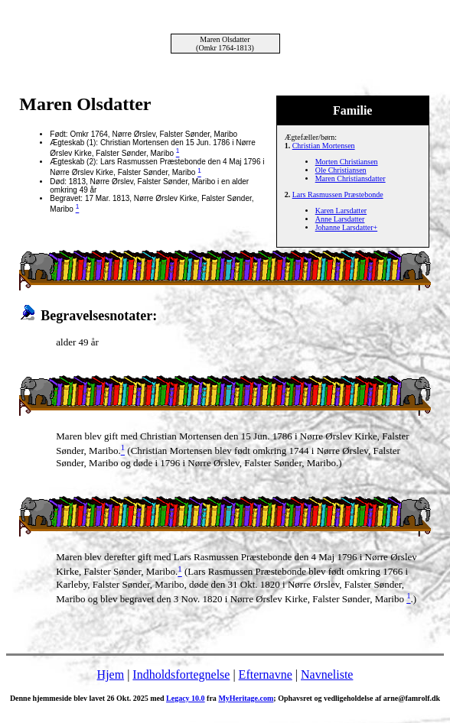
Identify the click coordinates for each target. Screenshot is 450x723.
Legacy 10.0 (185, 698)
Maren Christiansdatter (350, 178)
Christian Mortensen (323, 145)
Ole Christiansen (341, 170)
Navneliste (327, 674)
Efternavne (265, 674)
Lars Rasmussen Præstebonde (337, 194)
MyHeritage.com (245, 698)
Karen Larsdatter (341, 210)
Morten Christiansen (346, 161)
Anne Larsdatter (340, 219)
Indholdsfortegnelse (181, 674)
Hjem (111, 674)
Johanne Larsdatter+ (346, 227)
